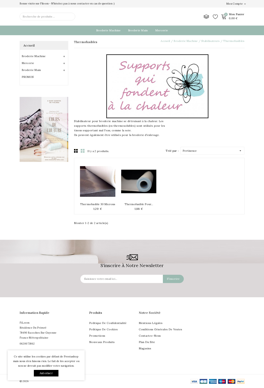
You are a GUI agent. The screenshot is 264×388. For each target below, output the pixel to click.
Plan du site (147, 342)
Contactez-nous (150, 335)
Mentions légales (151, 323)
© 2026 (24, 381)
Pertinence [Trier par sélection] (212, 150)
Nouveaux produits (102, 342)
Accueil (29, 45)
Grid (76, 151)
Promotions (97, 335)
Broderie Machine (108, 30)
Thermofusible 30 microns (97, 204)
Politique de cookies (103, 329)
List (83, 151)
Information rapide (34, 313)
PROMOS (28, 77)
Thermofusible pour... (139, 204)
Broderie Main (138, 30)
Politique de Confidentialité (108, 323)
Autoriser (46, 373)
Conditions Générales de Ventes (160, 329)
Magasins (145, 348)
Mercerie (161, 30)
